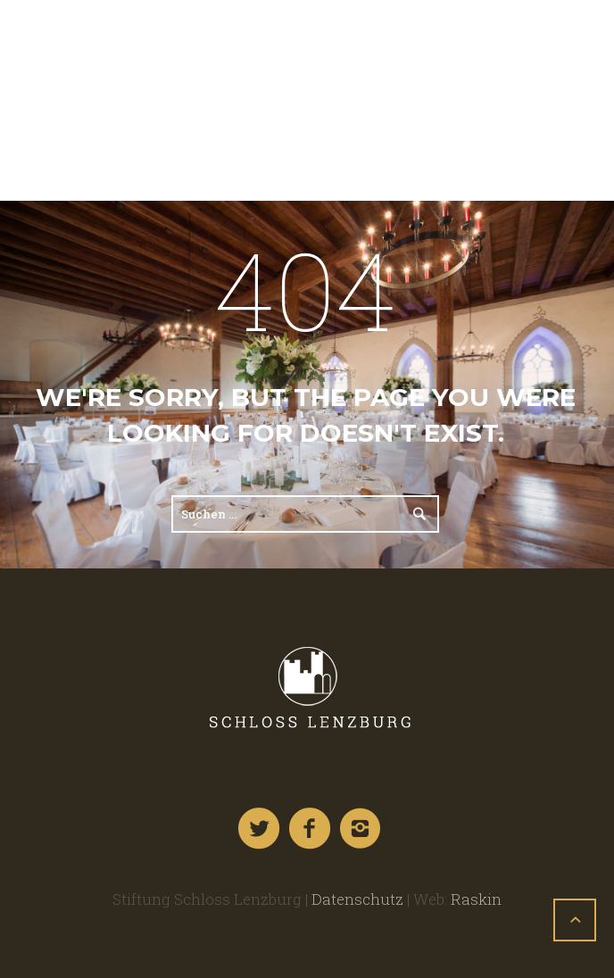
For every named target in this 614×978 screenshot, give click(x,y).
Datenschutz (357, 899)
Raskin (476, 899)
